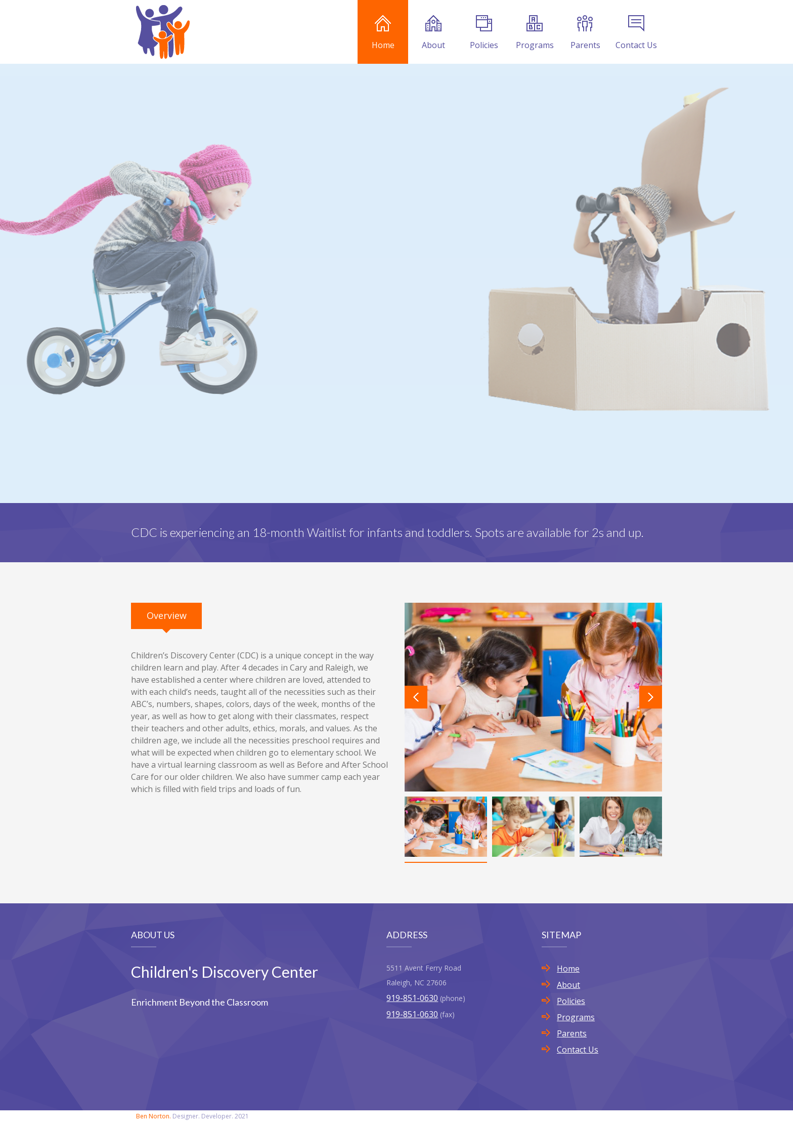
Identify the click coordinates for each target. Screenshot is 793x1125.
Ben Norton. (153, 1116)
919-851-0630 (412, 998)
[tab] (166, 616)
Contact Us (636, 33)
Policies (484, 33)
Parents (585, 33)
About (433, 33)
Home (383, 33)
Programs (535, 33)
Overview (167, 615)
